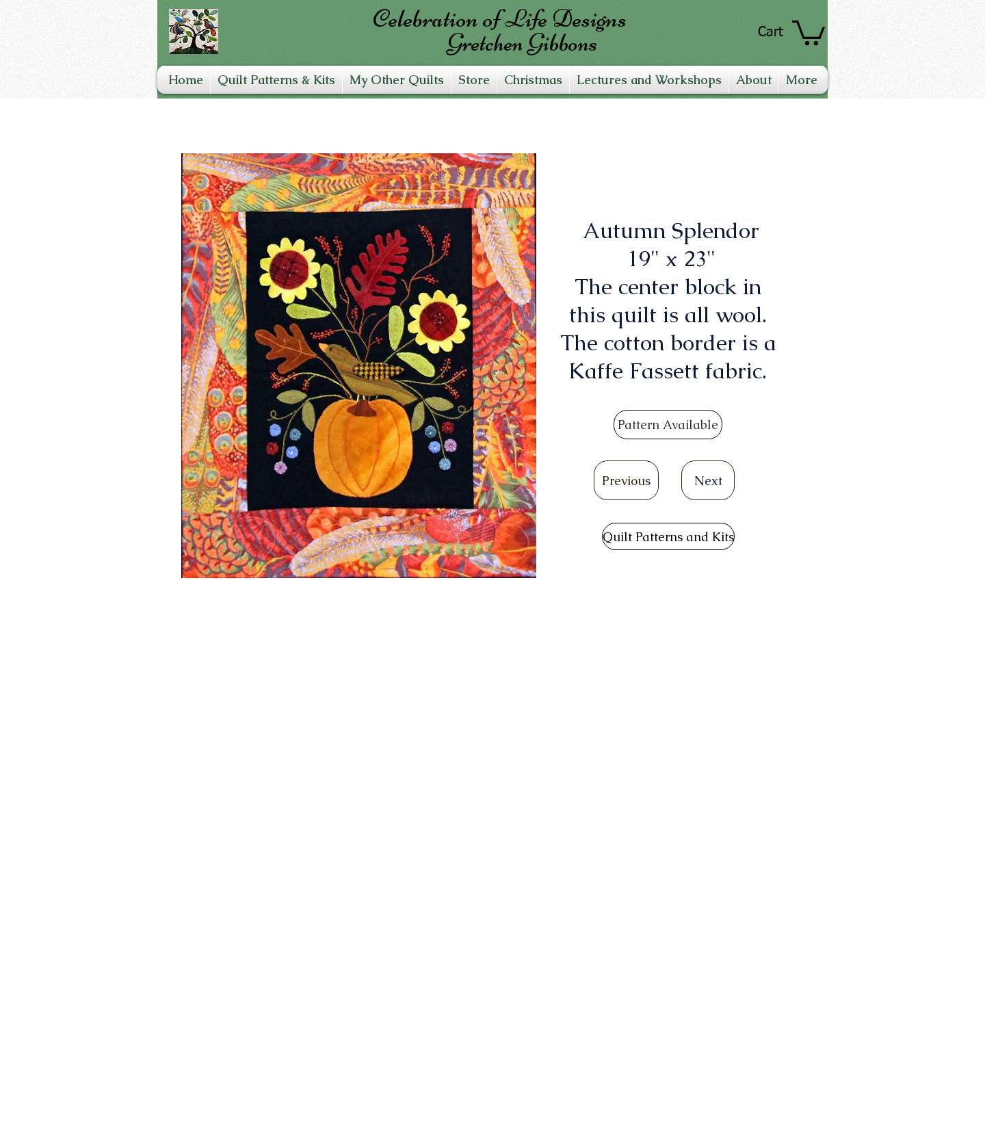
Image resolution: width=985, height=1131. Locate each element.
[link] (808, 31)
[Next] (708, 480)
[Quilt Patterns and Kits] (668, 536)
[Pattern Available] (668, 424)
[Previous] (626, 480)
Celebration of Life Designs (500, 18)
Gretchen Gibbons (522, 42)
